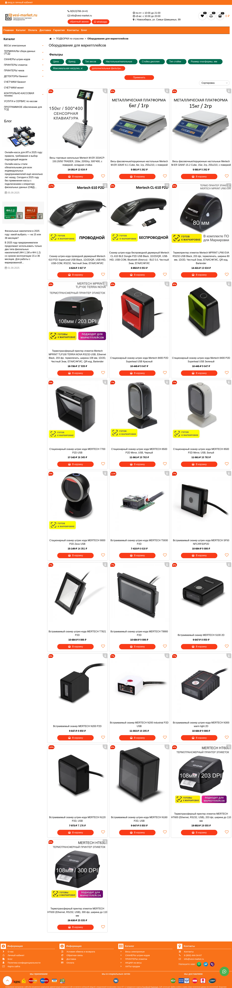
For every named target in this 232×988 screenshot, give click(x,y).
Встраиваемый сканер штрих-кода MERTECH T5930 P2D (139, 542)
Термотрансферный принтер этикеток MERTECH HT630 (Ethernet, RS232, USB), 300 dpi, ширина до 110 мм (77, 912)
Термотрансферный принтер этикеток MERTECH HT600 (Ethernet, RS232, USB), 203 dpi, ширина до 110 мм (201, 817)
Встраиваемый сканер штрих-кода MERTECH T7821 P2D (77, 633)
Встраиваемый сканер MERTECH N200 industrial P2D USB (139, 724)
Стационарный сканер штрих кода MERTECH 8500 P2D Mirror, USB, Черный (139, 451)
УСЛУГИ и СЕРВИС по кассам (20, 101)
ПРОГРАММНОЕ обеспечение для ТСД (23, 108)
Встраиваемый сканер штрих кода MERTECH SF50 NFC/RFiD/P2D (201, 542)
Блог (84, 30)
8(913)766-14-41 (78, 11)
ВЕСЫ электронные (15, 45)
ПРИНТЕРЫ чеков (14, 70)
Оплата (32, 30)
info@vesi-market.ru (80, 15)
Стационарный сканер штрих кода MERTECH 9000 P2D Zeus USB (77, 542)
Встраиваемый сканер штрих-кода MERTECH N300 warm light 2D (201, 724)
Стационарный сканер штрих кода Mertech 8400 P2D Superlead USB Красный (139, 360)
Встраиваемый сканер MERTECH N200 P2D (77, 726)
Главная (9, 30)
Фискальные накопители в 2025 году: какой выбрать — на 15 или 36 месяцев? (23, 234)
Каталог (21, 30)
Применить (139, 77)
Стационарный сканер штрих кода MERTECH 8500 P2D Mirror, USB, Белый (201, 451)
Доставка (45, 30)
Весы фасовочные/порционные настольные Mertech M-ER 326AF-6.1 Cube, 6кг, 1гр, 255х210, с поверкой (139, 163)
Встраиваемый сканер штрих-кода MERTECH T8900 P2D (139, 633)
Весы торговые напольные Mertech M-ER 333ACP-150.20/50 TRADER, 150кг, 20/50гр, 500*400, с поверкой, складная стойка (77, 161)
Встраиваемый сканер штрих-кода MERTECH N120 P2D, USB (77, 819)
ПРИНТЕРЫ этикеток (15, 65)
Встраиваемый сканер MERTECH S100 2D (201, 635)
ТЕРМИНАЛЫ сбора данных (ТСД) (19, 52)
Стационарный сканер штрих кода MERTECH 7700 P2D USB (77, 451)
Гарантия (59, 30)
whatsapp (100, 22)
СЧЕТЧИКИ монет (14, 87)
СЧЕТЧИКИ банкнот (15, 82)
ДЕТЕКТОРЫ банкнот (16, 76)
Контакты (73, 30)
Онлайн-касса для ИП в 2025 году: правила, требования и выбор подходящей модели (24, 156)
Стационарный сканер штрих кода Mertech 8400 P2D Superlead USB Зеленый (201, 360)
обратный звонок (79, 21)
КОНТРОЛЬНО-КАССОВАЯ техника (19, 94)
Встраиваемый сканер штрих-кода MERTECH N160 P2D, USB (139, 819)
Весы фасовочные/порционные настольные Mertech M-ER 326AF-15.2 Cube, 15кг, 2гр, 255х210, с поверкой (201, 163)
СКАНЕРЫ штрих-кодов (17, 59)
